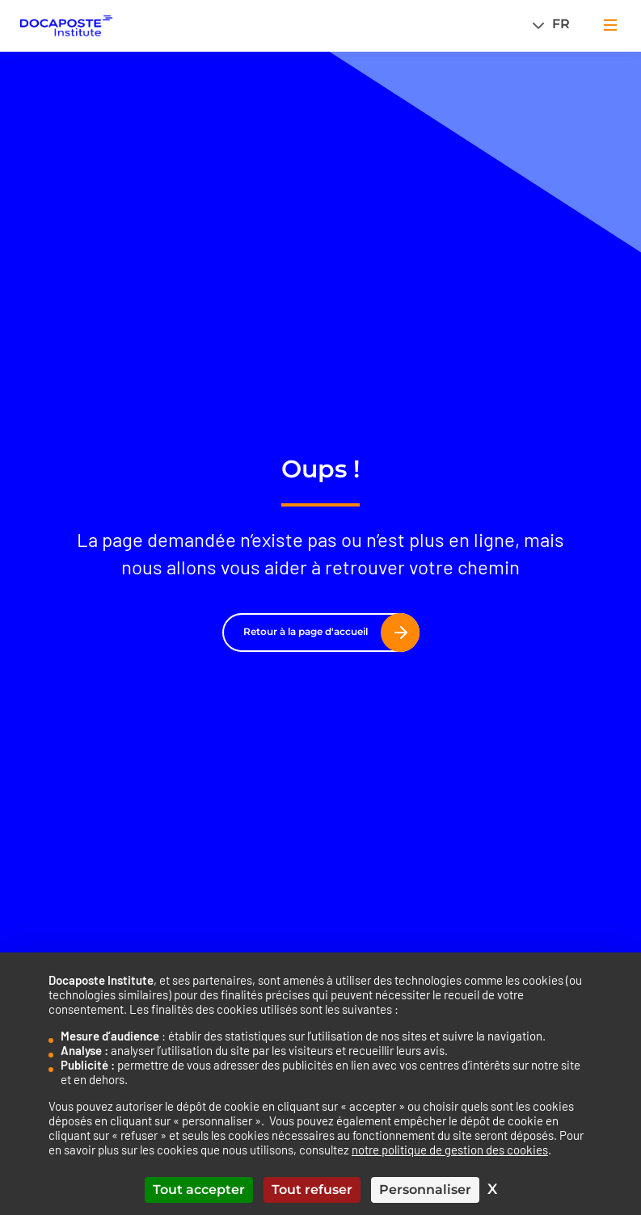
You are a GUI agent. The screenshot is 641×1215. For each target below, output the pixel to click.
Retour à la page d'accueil (325, 631)
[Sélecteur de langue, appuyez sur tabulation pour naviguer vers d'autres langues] (555, 24)
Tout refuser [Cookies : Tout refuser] (312, 1189)
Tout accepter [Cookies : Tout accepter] (199, 1189)
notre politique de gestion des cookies (450, 1149)
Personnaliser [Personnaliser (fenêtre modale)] (425, 1189)
